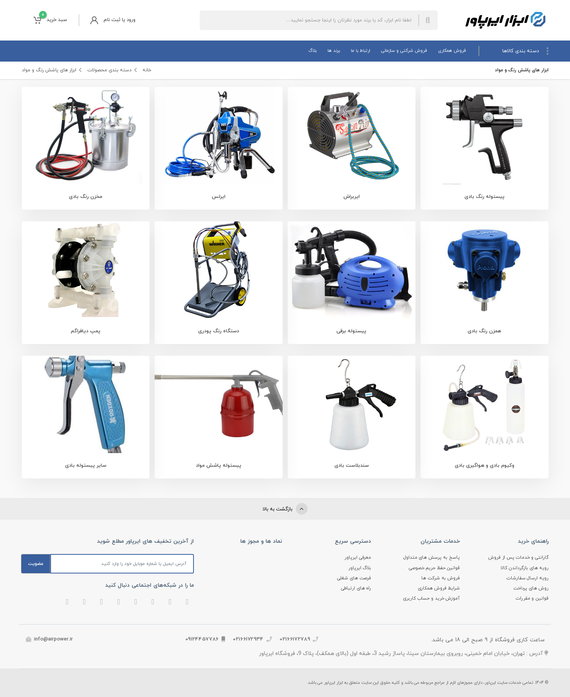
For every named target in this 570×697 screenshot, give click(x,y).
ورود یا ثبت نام (112, 20)
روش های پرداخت (531, 588)
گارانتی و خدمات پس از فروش (518, 557)
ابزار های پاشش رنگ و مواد (49, 70)
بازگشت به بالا (285, 509)
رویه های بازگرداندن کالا (525, 568)
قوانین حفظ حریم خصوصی (434, 568)
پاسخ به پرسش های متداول (431, 557)
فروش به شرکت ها (440, 578)
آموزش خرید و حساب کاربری (431, 598)
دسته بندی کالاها (525, 51)
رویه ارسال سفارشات (527, 578)
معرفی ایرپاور (358, 557)
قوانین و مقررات (532, 598)
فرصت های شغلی (354, 578)
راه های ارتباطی (356, 588)
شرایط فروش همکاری (439, 588)
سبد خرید (50, 20)
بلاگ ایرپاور (359, 568)
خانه (146, 70)
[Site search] (309, 20)
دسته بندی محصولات (110, 70)
